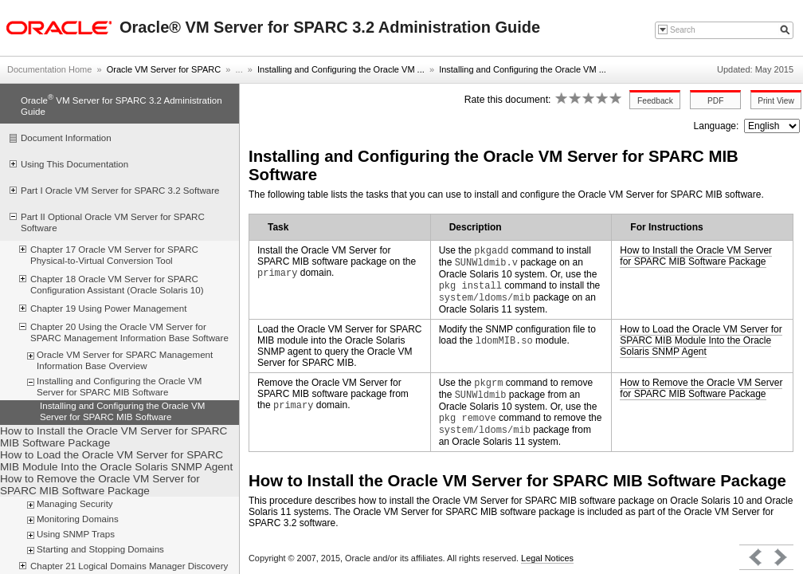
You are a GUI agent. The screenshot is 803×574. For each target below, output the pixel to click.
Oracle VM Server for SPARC (164, 69)
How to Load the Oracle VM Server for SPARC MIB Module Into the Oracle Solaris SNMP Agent (700, 340)
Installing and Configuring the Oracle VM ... (341, 69)
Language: (718, 126)
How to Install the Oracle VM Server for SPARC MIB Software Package (696, 256)
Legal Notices (547, 558)
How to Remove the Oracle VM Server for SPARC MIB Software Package (701, 388)
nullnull (772, 126)
